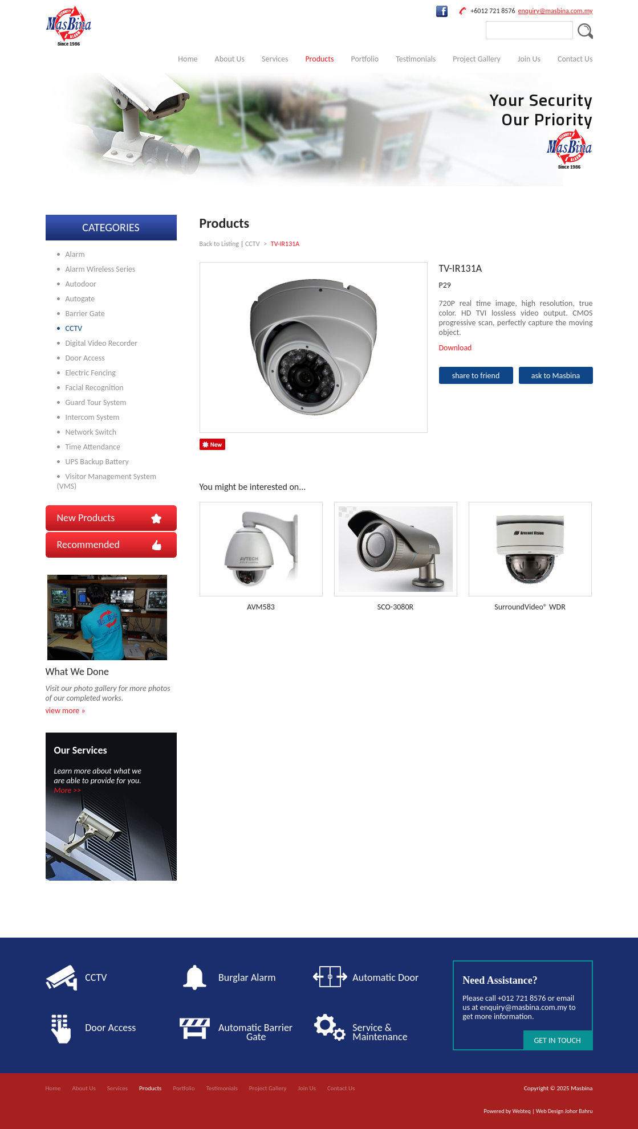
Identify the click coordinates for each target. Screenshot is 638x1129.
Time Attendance (93, 447)
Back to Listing (219, 244)
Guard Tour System (96, 402)
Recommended (88, 544)
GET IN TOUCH (557, 1040)
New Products (86, 518)
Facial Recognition (95, 387)
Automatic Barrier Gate (257, 1032)
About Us (230, 59)
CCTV (74, 328)
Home (187, 59)
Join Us (529, 59)
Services (275, 59)
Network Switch (91, 432)
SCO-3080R (395, 607)
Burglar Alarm (247, 977)
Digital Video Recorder (102, 343)
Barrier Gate (85, 313)
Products (319, 59)
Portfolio (365, 59)
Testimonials (416, 59)
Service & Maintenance (379, 1032)
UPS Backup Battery (97, 462)
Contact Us (575, 59)
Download (455, 348)
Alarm (75, 254)
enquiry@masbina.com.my (555, 11)
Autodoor (81, 284)
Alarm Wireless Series (101, 269)
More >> (68, 790)
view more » (66, 710)
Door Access (85, 358)
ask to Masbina (555, 376)
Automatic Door (385, 977)
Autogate (80, 299)
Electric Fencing (91, 373)
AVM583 (261, 607)
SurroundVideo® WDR (530, 607)
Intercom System (93, 417)
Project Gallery (477, 59)
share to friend (476, 376)
